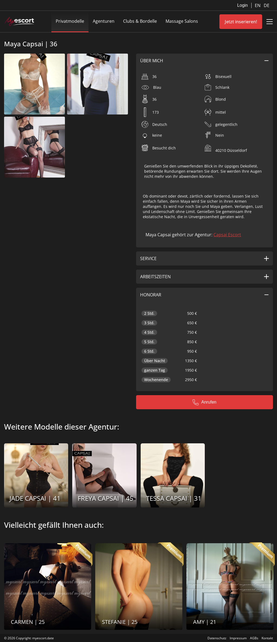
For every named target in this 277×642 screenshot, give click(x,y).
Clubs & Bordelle (140, 21)
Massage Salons (182, 21)
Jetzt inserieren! (241, 22)
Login (242, 5)
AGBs (254, 638)
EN (258, 5)
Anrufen (204, 402)
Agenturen (103, 21)
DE (266, 5)
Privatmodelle (70, 21)
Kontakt (267, 638)
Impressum (238, 638)
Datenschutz (216, 638)
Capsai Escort (227, 235)
